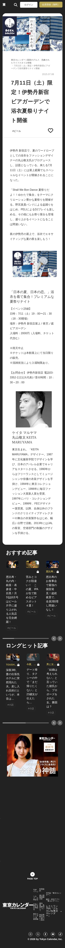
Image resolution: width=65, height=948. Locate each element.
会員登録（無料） (51, 4)
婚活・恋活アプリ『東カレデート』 (53, 900)
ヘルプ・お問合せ (35, 898)
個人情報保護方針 (41, 897)
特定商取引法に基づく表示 (41, 917)
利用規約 (41, 890)
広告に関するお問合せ (35, 906)
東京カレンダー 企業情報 (35, 916)
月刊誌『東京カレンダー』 (53, 894)
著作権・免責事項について (41, 907)
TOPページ (35, 891)
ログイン (28, 4)
